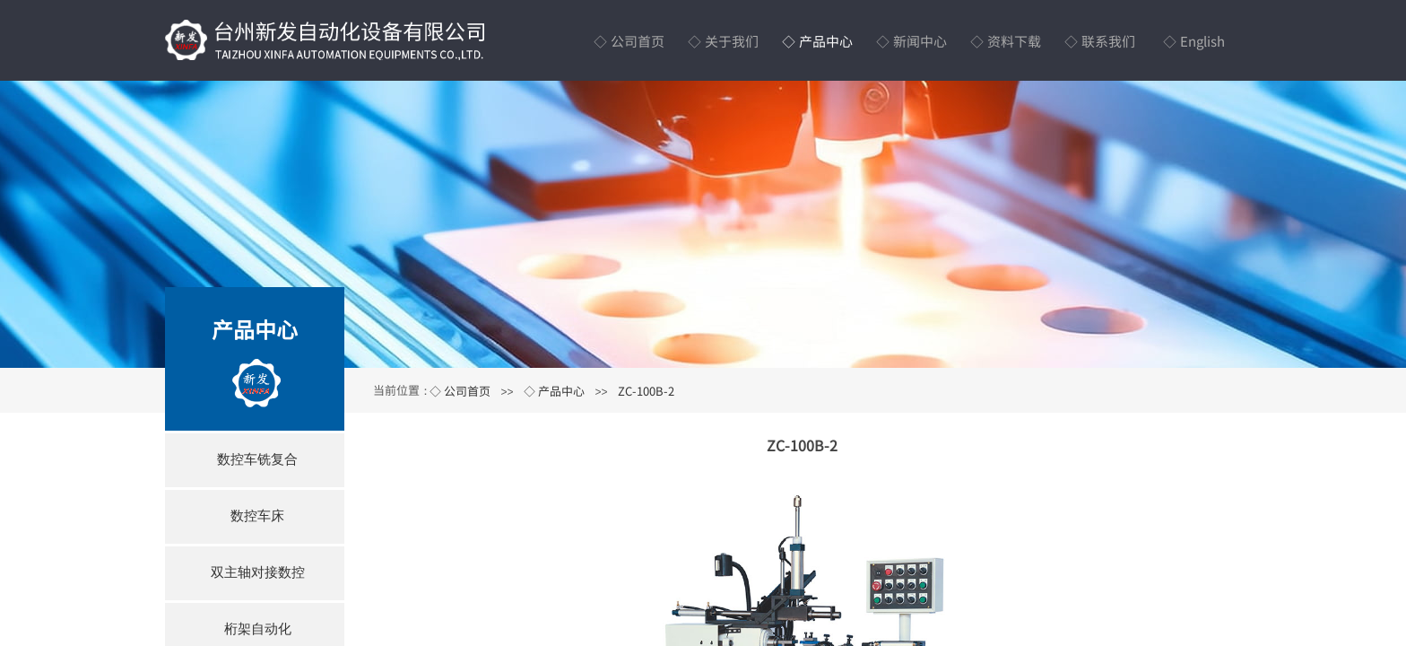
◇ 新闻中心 (911, 40)
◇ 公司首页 (629, 40)
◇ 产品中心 (817, 40)
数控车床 (257, 515)
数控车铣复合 (257, 459)
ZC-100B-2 (646, 390)
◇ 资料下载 (1005, 40)
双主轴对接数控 (258, 572)
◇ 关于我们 (723, 40)
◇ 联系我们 (1099, 40)
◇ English (1194, 40)
